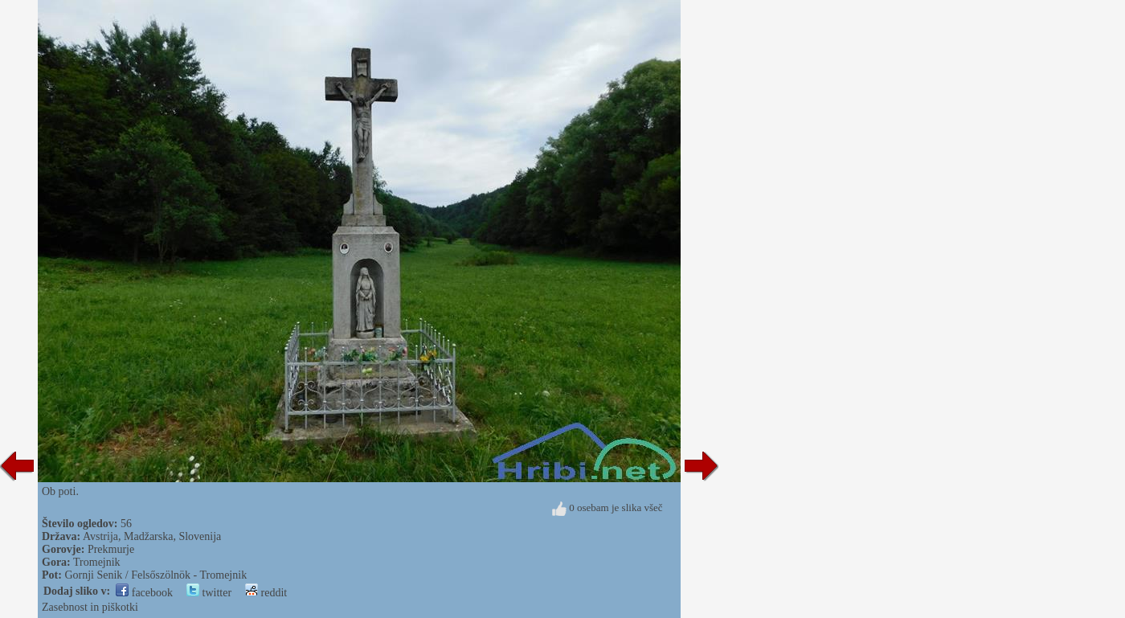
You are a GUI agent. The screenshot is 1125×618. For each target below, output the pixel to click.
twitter (208, 593)
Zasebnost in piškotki (90, 607)
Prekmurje (111, 549)
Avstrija (100, 536)
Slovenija (199, 536)
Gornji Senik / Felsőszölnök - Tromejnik (155, 575)
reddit (266, 593)
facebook (144, 593)
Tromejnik (97, 562)
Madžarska (148, 536)
